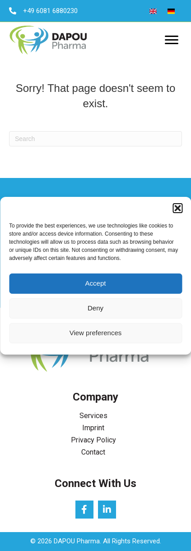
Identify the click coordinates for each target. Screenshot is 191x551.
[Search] (95, 138)
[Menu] (171, 40)
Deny (95, 308)
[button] (177, 208)
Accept (95, 283)
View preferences (96, 333)
